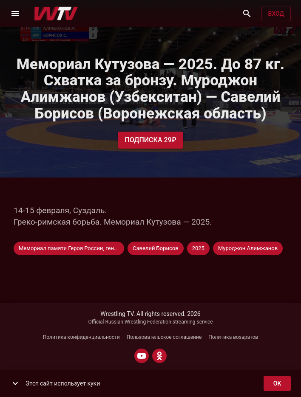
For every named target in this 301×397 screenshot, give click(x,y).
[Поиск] (247, 13)
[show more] (15, 383)
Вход (276, 13)
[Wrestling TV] (56, 13)
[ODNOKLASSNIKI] (159, 356)
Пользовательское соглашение (164, 337)
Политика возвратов (233, 337)
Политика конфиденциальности (81, 337)
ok (277, 383)
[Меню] (15, 13)
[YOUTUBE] (141, 356)
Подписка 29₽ (150, 140)
